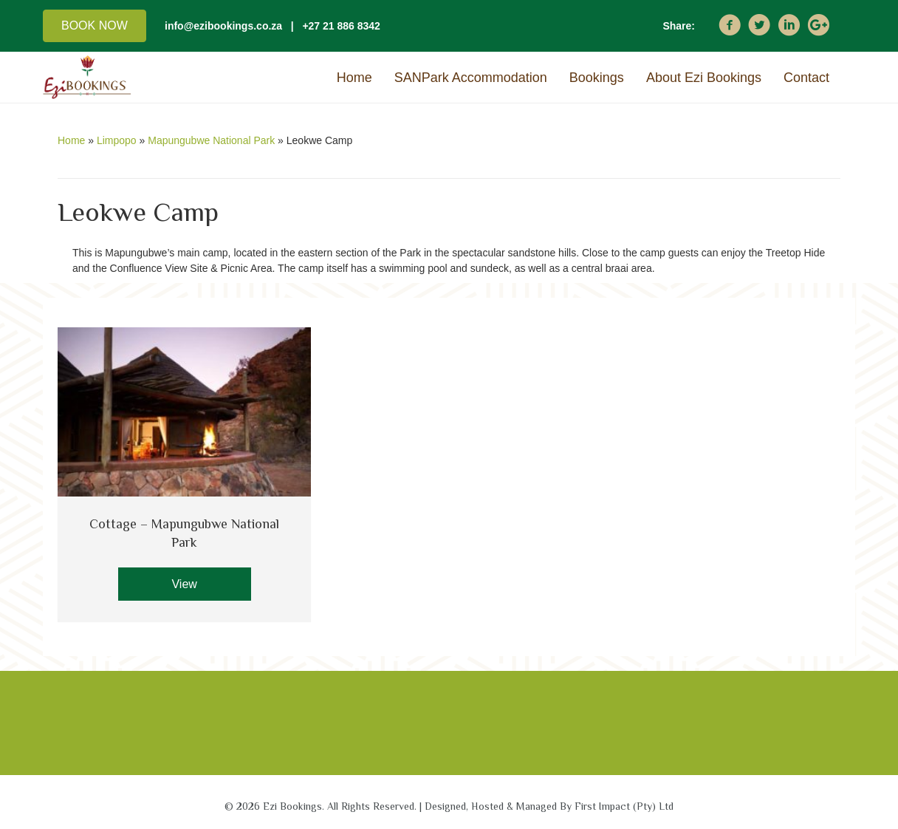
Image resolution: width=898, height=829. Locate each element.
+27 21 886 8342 (341, 26)
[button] (94, 26)
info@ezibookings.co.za (223, 26)
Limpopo (117, 140)
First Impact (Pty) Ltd (624, 806)
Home (71, 140)
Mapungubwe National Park (211, 140)
